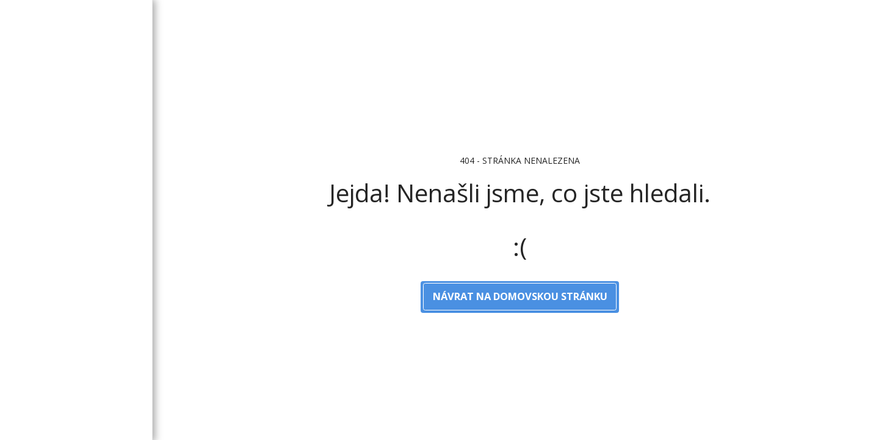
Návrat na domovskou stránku (520, 296)
